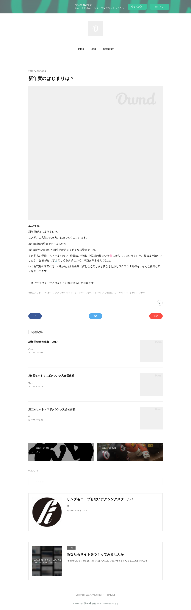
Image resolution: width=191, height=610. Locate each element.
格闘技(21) (110, 293)
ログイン (160, 6)
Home (80, 48)
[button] (80, 48)
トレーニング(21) (84, 293)
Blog (93, 48)
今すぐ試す (137, 6)
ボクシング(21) (138, 293)
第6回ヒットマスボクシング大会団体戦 (51, 375)
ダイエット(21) (99, 293)
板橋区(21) (32, 293)
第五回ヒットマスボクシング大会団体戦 (51, 409)
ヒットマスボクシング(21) (49, 293)
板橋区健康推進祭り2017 (43, 341)
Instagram (108, 48)
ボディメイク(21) (68, 293)
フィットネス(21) (123, 293)
